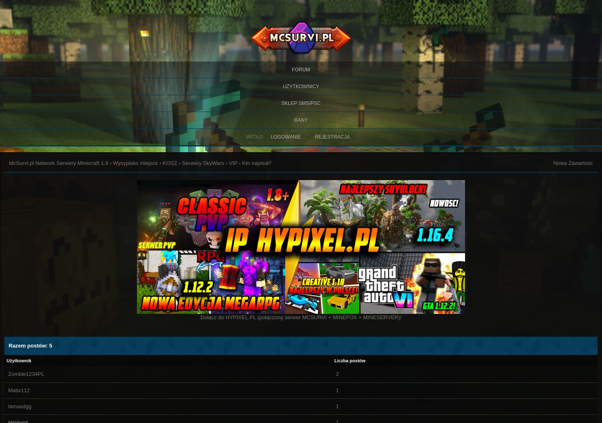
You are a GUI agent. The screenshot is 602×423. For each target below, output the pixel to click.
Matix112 (19, 390)
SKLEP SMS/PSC (301, 103)
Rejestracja (332, 137)
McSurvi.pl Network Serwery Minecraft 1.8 (58, 163)
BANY (301, 120)
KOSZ (170, 163)
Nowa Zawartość (573, 163)
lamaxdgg (19, 406)
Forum (301, 70)
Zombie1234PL (26, 374)
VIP (233, 163)
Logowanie (286, 137)
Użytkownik (19, 360)
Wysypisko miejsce (135, 163)
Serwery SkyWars (203, 163)
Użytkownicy (301, 86)
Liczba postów (349, 360)
